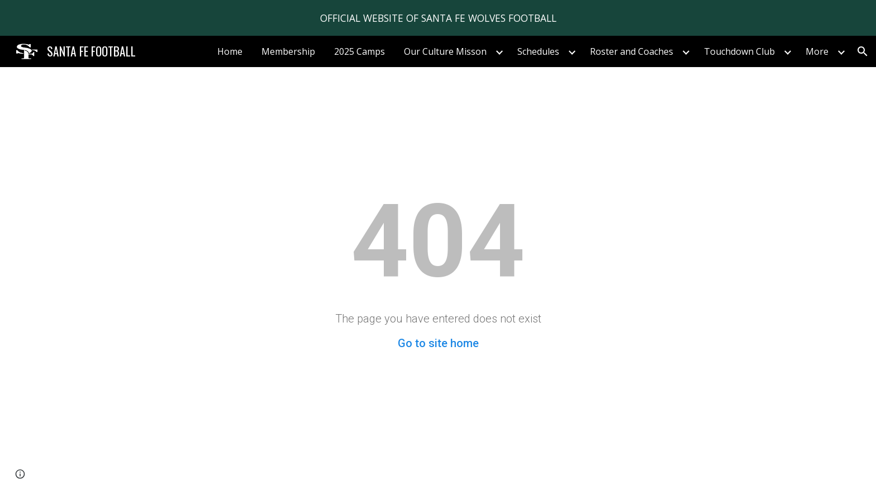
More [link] (817, 51)
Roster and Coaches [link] (631, 51)
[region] (438, 18)
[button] (862, 51)
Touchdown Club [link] (739, 51)
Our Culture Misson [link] (445, 51)
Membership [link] (288, 51)
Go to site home (438, 343)
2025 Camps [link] (359, 51)
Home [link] (229, 51)
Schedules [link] (538, 51)
